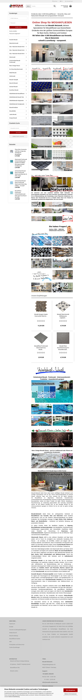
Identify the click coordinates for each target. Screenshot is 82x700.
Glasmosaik (12, 57)
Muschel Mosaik (13, 83)
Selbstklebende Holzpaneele (16, 100)
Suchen (18, 132)
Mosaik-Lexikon (14, 671)
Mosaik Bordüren (13, 107)
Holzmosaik (12, 76)
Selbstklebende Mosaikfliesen (16, 93)
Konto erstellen (13, 31)
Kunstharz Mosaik (13, 90)
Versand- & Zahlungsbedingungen (17, 629)
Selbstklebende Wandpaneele (16, 104)
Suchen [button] (54, 1)
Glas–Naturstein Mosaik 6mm (16, 50)
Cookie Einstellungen (14, 647)
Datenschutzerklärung (14, 696)
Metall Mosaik (12, 72)
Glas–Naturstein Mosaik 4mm (16, 46)
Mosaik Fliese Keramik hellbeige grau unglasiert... (63, 316)
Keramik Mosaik (13, 39)
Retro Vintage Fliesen (14, 65)
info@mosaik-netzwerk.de (50, 682)
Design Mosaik (13, 118)
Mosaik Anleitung (13, 635)
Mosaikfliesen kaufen (14, 638)
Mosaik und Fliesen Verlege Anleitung (19, 661)
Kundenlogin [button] (69, 1)
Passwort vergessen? (14, 33)
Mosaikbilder (12, 111)
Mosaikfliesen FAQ (15, 667)
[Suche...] (28, 6)
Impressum (12, 623)
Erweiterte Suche (18, 136)
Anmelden (18, 27)
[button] (61, 1)
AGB (10, 641)
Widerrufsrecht (13, 632)
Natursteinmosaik (13, 43)
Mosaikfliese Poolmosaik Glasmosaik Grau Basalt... (41, 347)
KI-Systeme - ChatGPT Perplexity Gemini (20, 664)
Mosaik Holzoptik (13, 79)
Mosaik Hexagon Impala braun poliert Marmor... (41, 315)
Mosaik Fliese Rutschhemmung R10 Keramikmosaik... (63, 347)
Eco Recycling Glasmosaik (16, 69)
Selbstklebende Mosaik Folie (16, 97)
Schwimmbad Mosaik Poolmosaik (14, 61)
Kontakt (11, 626)
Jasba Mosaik (12, 114)
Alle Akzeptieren (70, 690)
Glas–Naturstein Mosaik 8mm (16, 53)
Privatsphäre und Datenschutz (16, 644)
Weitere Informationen (70, 694)
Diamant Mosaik (13, 86)
